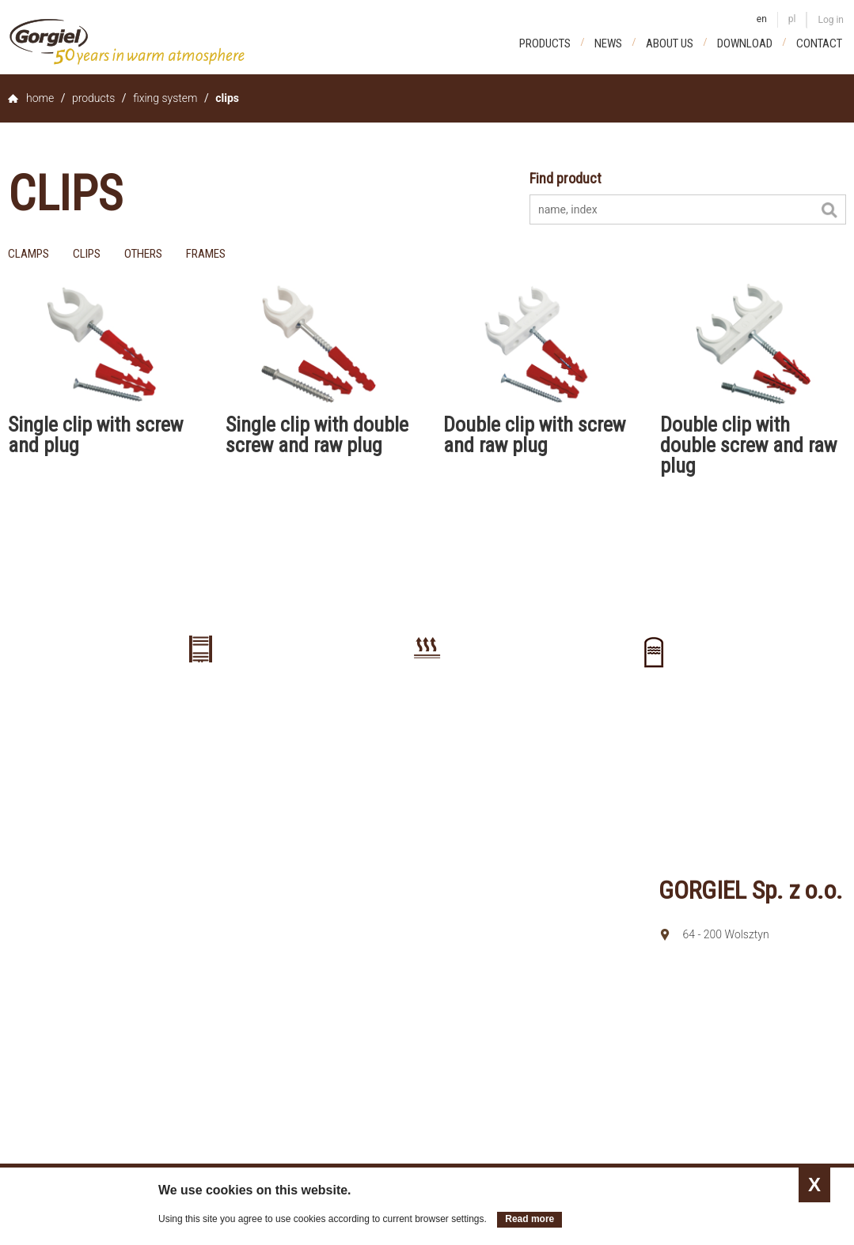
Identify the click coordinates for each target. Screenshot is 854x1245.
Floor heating (426, 705)
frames (206, 254)
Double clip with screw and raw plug (534, 435)
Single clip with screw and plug (95, 435)
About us (669, 43)
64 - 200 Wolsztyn (725, 934)
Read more (529, 1218)
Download (744, 43)
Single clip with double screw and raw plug (317, 435)
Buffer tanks (653, 709)
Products (545, 43)
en (762, 19)
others (143, 254)
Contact (819, 43)
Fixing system (165, 98)
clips (87, 254)
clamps (28, 254)
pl (792, 19)
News (608, 43)
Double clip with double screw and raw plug (748, 445)
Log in (831, 19)
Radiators (200, 705)
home (40, 98)
